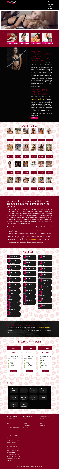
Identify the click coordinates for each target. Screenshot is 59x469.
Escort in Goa (13, 303)
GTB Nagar (10, 156)
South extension (10, 189)
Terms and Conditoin (28, 421)
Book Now (13, 371)
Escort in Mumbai (27, 285)
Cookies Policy (26, 425)
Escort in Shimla (43, 257)
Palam (17, 172)
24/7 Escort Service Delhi (43, 397)
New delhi (41, 189)
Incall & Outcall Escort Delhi (24, 404)
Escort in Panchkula (43, 294)
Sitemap (9, 429)
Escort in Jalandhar (43, 269)
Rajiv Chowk (33, 173)
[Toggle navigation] (19, 3)
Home (24, 418)
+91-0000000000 (11, 418)
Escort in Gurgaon (11, 314)
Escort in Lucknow (27, 273)
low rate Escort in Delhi (24, 390)
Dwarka (34, 140)
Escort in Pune (29, 297)
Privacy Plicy (26, 423)
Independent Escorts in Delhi (33, 390)
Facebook (42, 418)
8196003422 (13, 43)
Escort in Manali (27, 279)
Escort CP (26, 140)
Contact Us (26, 428)
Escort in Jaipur (29, 268)
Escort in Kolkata (43, 275)
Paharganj (10, 172)
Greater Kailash (50, 140)
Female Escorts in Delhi (13, 404)
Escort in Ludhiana (43, 281)
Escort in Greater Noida (11, 308)
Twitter (41, 423)
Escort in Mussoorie (27, 292)
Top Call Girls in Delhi (43, 390)
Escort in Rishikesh (43, 300)
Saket (49, 172)
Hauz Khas (18, 156)
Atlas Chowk (18, 140)
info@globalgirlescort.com (13, 421)
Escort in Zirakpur (43, 306)
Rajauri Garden (26, 173)
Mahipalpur (42, 156)
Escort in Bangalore (11, 267)
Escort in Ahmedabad (11, 261)
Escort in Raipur (27, 302)
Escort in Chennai (11, 285)
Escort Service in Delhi (13, 390)
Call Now (34, 117)
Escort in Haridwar (27, 257)
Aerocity (10, 140)
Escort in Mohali (43, 288)
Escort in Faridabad (11, 298)
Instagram (42, 421)
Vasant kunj (33, 189)
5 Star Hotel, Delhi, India (13, 427)
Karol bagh (33, 156)
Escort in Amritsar (43, 263)
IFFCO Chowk (26, 157)
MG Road (49, 156)
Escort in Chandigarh (11, 279)
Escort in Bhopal (11, 273)
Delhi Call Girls (13, 256)
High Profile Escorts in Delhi (23, 397)
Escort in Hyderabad (27, 263)
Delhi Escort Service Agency (14, 397)
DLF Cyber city (41, 140)
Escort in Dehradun (11, 292)
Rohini (41, 172)
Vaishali (26, 189)
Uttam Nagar (18, 189)
